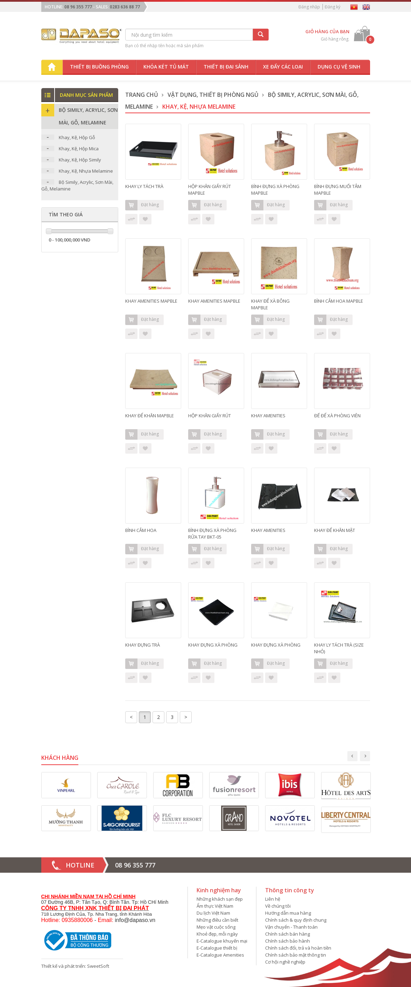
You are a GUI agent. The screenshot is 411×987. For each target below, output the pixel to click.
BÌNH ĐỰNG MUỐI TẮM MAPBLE (337, 189)
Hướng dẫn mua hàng (288, 913)
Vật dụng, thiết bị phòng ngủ (213, 95)
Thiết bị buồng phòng (99, 66)
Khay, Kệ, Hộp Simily (80, 160)
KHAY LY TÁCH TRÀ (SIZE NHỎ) (339, 648)
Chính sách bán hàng (287, 934)
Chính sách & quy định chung (295, 920)
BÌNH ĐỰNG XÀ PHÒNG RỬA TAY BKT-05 (212, 533)
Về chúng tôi (278, 906)
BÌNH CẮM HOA (140, 530)
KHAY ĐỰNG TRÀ (142, 645)
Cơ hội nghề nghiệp (285, 962)
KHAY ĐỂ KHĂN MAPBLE (149, 415)
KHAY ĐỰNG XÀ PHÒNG (213, 645)
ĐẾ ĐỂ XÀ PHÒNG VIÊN (337, 415)
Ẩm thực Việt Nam (215, 906)
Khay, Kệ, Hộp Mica (79, 148)
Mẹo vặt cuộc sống (216, 927)
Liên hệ (272, 899)
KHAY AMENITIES (268, 415)
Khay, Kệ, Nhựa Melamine (86, 171)
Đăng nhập (309, 7)
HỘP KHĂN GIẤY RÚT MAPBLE (209, 189)
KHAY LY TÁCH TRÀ (144, 186)
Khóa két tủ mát (166, 66)
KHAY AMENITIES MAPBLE (151, 301)
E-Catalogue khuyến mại (222, 941)
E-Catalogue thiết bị (217, 948)
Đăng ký (332, 7)
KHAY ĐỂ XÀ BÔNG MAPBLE (270, 304)
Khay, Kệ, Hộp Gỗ (77, 137)
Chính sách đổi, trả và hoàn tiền (298, 948)
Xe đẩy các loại (283, 66)
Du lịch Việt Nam (213, 913)
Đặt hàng (142, 205)
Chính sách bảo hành (287, 941)
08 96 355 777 (78, 7)
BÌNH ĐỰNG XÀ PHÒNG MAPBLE (275, 189)
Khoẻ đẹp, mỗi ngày (217, 934)
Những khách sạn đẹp (220, 899)
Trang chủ (141, 95)
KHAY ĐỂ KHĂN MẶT (334, 530)
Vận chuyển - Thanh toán (291, 927)
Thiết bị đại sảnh (226, 66)
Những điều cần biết (217, 920)
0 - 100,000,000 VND (69, 240)
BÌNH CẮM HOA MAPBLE (338, 301)
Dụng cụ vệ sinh (339, 66)
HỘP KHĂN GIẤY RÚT (209, 415)
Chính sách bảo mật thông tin (295, 955)
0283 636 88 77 (125, 7)
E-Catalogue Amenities (220, 955)
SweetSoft (98, 966)
